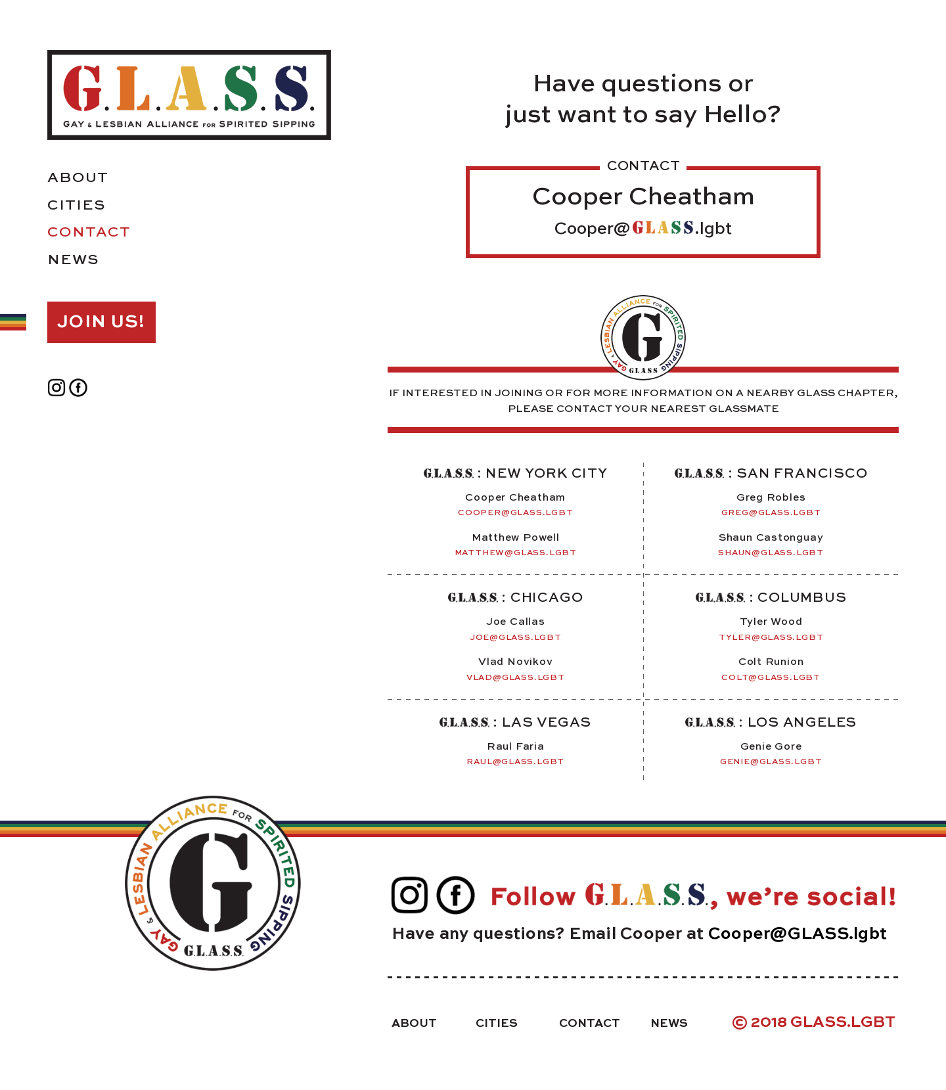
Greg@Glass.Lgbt (771, 513)
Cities (76, 205)
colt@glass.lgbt (771, 677)
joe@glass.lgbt (516, 637)
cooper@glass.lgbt (515, 513)
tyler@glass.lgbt (771, 637)
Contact (89, 232)
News (73, 260)
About (77, 178)
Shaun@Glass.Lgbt (771, 553)
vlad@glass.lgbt (515, 677)
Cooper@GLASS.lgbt (797, 934)
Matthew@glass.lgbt (516, 553)
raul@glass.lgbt (515, 762)
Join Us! (101, 322)
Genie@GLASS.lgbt (771, 762)
